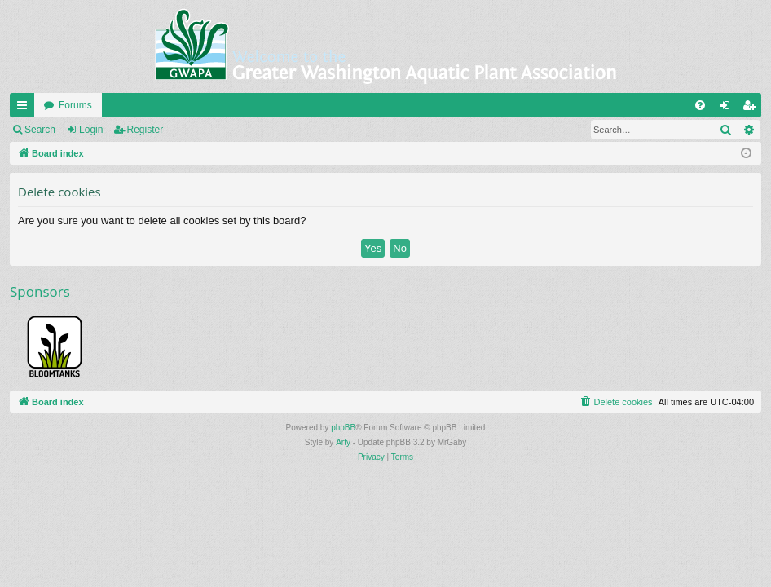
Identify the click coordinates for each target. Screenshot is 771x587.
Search (39, 129)
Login (91, 129)
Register (145, 129)
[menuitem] (700, 105)
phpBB (343, 427)
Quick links (25, 108)
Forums (75, 105)
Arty (343, 442)
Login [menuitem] (728, 108)
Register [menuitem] (752, 108)
